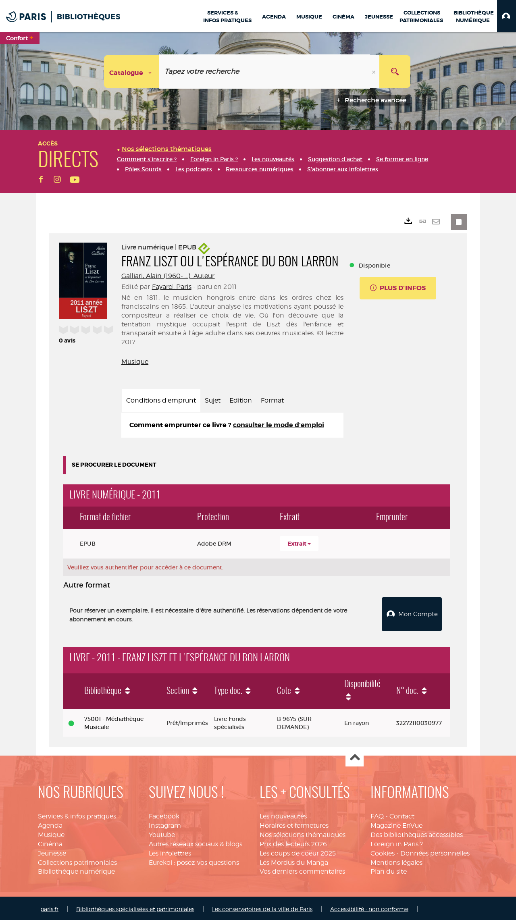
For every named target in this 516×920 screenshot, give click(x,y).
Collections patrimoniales (77, 860)
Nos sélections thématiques (302, 833)
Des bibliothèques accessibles (416, 833)
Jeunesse (52, 851)
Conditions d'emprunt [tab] (161, 400)
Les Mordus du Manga (294, 860)
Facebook (164, 814)
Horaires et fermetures (294, 823)
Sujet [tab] (213, 400)
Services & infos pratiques (77, 814)
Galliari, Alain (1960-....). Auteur (168, 276)
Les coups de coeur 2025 (298, 851)
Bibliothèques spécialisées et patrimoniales (135, 906)
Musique (134, 362)
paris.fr (49, 906)
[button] (506, 16)
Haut (354, 755)
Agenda (50, 823)
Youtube (162, 833)
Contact (401, 814)
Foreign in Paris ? (396, 842)
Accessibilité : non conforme (369, 906)
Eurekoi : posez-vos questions (194, 860)
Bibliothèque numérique (76, 870)
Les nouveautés (283, 814)
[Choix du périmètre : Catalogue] (132, 71)
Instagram (165, 823)
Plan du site (388, 870)
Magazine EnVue (396, 823)
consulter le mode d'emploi (278, 425)
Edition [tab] (240, 400)
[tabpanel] (232, 425)
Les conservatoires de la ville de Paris (262, 906)
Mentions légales (396, 860)
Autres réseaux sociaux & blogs (195, 842)
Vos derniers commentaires (302, 870)
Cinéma (50, 842)
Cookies (382, 851)
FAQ (377, 814)
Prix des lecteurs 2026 (293, 842)
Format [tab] (272, 400)
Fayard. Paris (171, 287)
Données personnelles (435, 851)
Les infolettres (170, 851)
